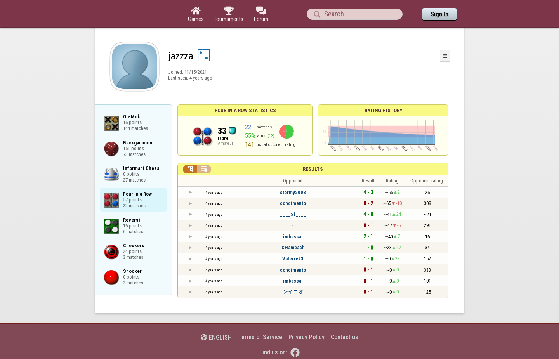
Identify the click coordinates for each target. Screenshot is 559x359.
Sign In (439, 14)
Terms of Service (260, 337)
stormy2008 (293, 192)
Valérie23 (293, 259)
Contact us (344, 337)
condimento (293, 203)
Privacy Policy (306, 337)
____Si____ (293, 214)
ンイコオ (293, 292)
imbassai (293, 236)
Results (313, 169)
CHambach (293, 247)
